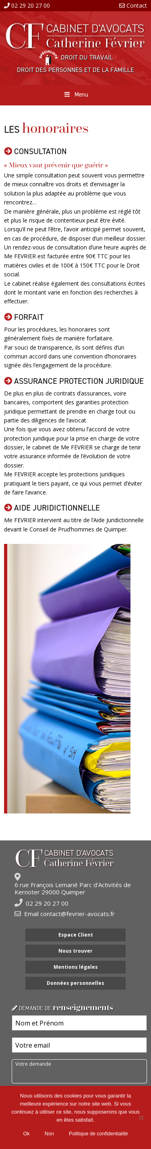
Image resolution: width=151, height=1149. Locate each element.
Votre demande (79, 1071)
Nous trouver (75, 950)
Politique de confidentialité (98, 1134)
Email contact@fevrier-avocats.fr (69, 914)
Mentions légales (76, 967)
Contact (136, 5)
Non (49, 1134)
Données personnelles (75, 983)
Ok (26, 1134)
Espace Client (75, 934)
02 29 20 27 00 (30, 5)
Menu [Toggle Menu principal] (75, 95)
